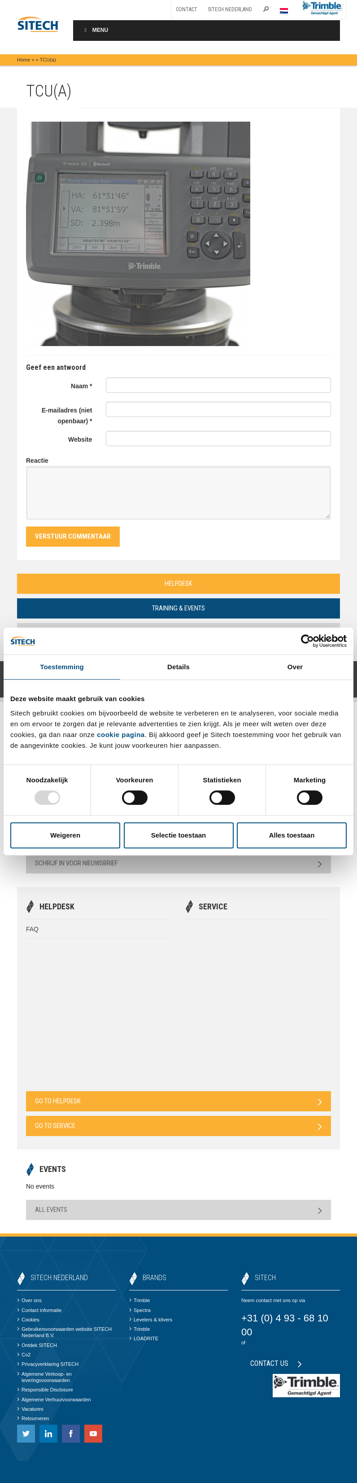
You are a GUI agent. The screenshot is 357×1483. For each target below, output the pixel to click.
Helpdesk (178, 583)
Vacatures (30, 1409)
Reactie (37, 460)
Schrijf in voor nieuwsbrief (178, 863)
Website (80, 439)
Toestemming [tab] (62, 667)
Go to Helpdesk (178, 1101)
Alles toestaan (292, 835)
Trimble (139, 1300)
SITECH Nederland (230, 9)
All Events (178, 1210)
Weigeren (65, 835)
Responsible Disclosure (45, 1389)
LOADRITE (143, 1338)
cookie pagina (121, 734)
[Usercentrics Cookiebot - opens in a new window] (307, 641)
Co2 (23, 1354)
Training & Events (178, 608)
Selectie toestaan (178, 835)
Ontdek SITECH (37, 1345)
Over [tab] (295, 667)
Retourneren (33, 1418)
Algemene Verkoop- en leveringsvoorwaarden (44, 1377)
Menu (95, 30)
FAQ (32, 929)
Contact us (276, 1363)
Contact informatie (39, 1310)
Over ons (29, 1300)
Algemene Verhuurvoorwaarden (54, 1399)
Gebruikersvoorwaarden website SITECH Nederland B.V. (64, 1332)
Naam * (81, 386)
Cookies (28, 1319)
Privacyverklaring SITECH (47, 1364)
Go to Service (178, 1126)
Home (23, 59)
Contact (186, 9)
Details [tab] (178, 667)
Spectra (140, 1310)
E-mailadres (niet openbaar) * (67, 416)
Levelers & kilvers (150, 1319)
